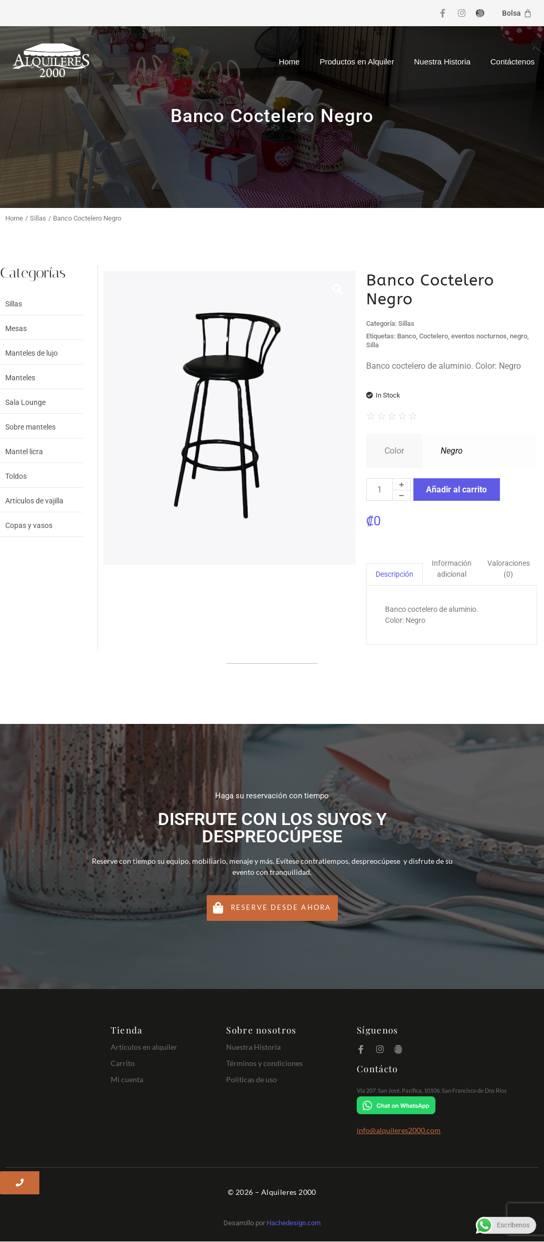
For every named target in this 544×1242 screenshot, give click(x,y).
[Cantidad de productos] (379, 489)
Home (289, 61)
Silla (372, 345)
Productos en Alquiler (356, 61)
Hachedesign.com (293, 1223)
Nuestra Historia (442, 61)
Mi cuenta (127, 1079)
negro (518, 336)
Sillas (38, 218)
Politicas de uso (251, 1079)
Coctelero (433, 336)
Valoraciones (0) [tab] (508, 568)
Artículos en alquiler (144, 1046)
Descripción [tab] (394, 574)
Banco (406, 336)
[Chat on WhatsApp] (445, 1106)
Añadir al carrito (456, 489)
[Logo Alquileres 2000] (51, 60)
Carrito (123, 1063)
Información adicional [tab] (452, 568)
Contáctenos (512, 61)
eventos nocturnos (479, 336)
